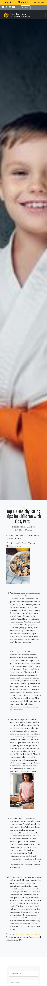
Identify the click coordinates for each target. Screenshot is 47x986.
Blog (23, 507)
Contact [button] (39, 2)
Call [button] (8, 2)
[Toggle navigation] (42, 14)
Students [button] (25, 7)
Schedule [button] (23, 2)
